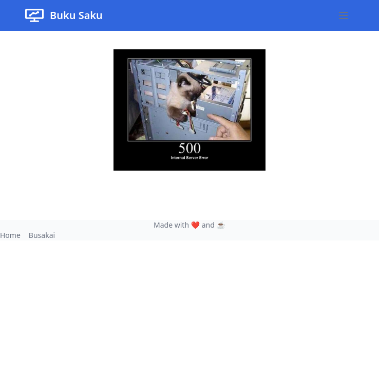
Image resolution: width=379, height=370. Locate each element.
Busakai (42, 235)
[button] (343, 15)
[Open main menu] (343, 15)
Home (10, 235)
